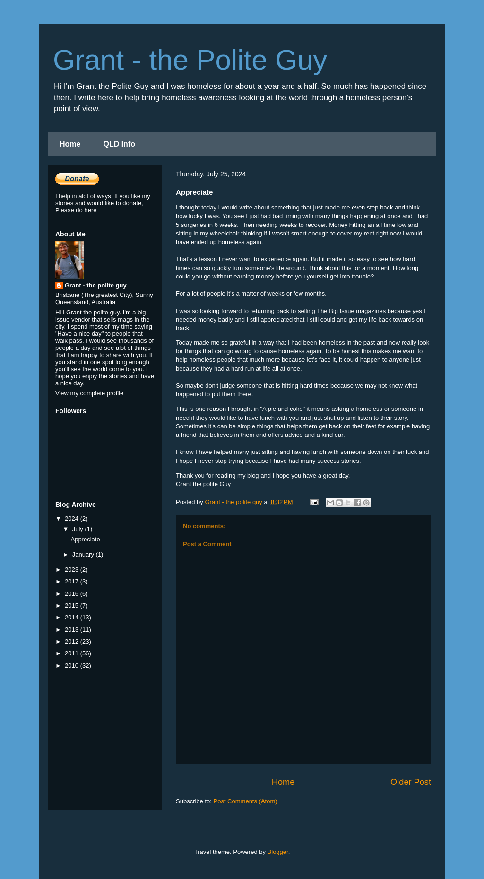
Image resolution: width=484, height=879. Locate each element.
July (78, 528)
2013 (72, 629)
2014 (72, 617)
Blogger (278, 851)
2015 (72, 605)
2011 (72, 653)
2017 (72, 581)
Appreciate (85, 539)
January (84, 554)
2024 (72, 518)
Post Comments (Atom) (245, 801)
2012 (72, 641)
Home (70, 144)
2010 (72, 665)
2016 (72, 593)
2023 (72, 569)
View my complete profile (89, 393)
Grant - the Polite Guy (190, 60)
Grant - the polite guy (96, 285)
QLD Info (119, 144)
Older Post (410, 782)
